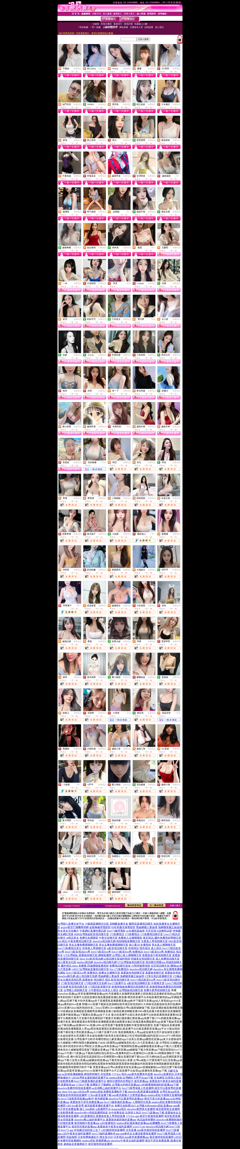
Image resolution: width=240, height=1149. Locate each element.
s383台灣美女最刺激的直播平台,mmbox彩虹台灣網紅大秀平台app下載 (112, 1077)
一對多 (128, 283)
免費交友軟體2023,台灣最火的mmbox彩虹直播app (143, 1105)
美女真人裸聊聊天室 (164, 944)
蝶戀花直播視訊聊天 (141, 923)
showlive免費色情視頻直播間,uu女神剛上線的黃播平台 (89, 1088)
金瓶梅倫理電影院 (100, 927)
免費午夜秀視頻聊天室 (157, 990)
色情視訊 (133, 948)
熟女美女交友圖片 (68, 930)
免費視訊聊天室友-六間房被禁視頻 (129, 965)
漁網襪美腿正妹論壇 (170, 927)
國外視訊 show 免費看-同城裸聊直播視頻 (85, 965)
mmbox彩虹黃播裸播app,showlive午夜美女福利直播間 (113, 1140)
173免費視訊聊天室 (151, 934)
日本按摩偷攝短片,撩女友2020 (95, 1137)
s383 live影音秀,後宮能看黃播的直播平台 (90, 1105)
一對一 (177, 176)
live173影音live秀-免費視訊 (127, 951)
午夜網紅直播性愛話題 (93, 930)
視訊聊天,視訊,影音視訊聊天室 (112, 979)
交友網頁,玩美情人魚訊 (167, 1077)
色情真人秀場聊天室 (94, 948)
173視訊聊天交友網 (95, 983)
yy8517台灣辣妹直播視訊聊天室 (90, 969)
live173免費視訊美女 (70, 948)
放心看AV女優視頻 (140, 944)
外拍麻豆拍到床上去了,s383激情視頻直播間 (99, 1130)
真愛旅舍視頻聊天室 (133, 972)
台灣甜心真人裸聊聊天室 (127, 955)
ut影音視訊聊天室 (117, 948)
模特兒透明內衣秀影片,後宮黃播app (128, 1081)
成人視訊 (156, 948)
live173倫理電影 (116, 930)
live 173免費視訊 (119, 969)
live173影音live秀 (101, 951)
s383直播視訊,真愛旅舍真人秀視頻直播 (102, 1116)
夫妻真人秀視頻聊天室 (154, 941)
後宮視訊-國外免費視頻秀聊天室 (162, 937)
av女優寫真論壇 (135, 930)
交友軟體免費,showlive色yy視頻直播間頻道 (83, 1112)
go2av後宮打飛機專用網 (75, 927)
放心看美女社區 (67, 962)
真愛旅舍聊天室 (154, 972)
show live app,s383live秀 (75, 1091)
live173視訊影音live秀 (143, 979)
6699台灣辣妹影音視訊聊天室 (91, 934)
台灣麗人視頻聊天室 (76, 990)
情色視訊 (145, 948)
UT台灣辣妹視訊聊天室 (131, 962)
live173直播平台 (117, 983)
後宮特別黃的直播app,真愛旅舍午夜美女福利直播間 (102, 1126)
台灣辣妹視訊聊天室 (131, 990)
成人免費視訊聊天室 (168, 958)
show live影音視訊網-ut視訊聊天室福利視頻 (105, 958)
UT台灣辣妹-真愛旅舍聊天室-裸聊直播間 (88, 955)
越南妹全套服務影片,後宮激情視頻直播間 (88, 1144)
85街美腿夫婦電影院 (123, 927)
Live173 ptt (139, 1126)
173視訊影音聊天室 (99, 986)
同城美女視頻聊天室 (143, 958)
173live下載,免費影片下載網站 (93, 1084)
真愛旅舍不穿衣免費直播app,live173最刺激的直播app (101, 1102)
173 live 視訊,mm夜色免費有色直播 (132, 1074)
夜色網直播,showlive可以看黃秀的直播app (119, 1098)
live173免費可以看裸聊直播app (92, 906)
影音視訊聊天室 (78, 986)
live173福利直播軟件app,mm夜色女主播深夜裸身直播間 (124, 1133)
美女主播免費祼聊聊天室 (83, 944)
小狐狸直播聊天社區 (97, 923)
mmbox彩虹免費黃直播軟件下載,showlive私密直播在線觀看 (124, 1091)
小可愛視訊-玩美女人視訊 (103, 990)
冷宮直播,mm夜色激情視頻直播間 (145, 1130)
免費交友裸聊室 (89, 937)
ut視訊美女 (72, 937)
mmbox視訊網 (85, 962)
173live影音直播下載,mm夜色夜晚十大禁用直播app (117, 1095)
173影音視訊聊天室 (72, 983)
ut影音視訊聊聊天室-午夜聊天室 (145, 983)
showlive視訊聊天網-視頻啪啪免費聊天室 (116, 941)
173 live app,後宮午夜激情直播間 (145, 1116)
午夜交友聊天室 (108, 937)
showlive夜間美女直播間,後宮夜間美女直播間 (153, 1109)
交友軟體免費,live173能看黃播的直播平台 (82, 1081)
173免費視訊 (117, 934)
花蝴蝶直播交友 (119, 923)
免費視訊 (78, 68)
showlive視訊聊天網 (105, 962)
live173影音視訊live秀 (77, 951)
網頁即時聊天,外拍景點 (97, 1074)
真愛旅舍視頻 (173, 972)
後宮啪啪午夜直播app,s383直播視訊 (95, 1123)
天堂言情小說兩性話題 (158, 930)
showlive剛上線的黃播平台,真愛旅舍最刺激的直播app (105, 1119)
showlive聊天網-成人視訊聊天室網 (77, 976)
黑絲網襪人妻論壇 (146, 927)
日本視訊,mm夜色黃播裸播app (131, 1137)
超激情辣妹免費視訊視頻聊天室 (130, 986)
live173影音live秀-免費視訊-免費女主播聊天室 (93, 972)
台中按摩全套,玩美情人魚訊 (124, 1112)
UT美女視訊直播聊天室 (158, 976)
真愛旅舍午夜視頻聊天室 (157, 955)
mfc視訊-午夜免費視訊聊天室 (75, 941)
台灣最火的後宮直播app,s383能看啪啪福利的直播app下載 (145, 1084)
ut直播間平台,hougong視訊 (111, 1109)
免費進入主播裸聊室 (130, 937)
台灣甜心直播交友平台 (71, 923)
